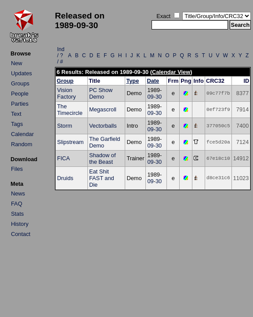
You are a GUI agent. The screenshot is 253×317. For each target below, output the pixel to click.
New (16, 63)
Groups (20, 83)
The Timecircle (70, 109)
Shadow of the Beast (102, 158)
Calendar (22, 134)
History (20, 224)
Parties (20, 103)
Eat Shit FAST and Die (101, 178)
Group (65, 80)
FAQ (16, 203)
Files (17, 169)
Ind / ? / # (61, 55)
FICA (63, 158)
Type (132, 80)
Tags (17, 124)
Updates (21, 73)
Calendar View (171, 72)
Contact (20, 234)
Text (16, 114)
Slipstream (70, 142)
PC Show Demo (100, 93)
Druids (65, 178)
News (18, 193)
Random (21, 144)
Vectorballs (103, 125)
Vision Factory (66, 93)
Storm (64, 125)
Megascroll (102, 109)
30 (158, 96)
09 (150, 96)
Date (153, 80)
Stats (17, 213)
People (20, 93)
